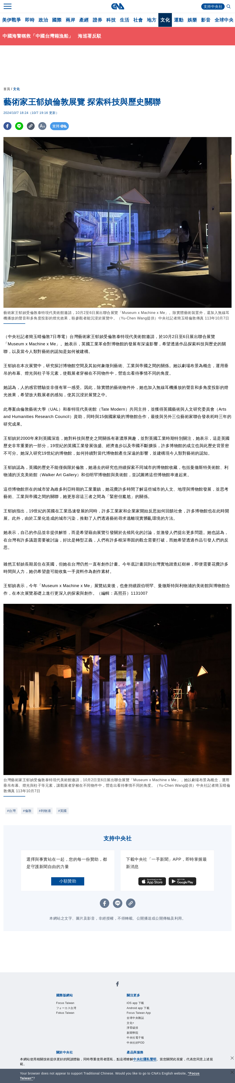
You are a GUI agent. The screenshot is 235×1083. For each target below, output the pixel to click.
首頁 (6, 89)
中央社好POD (136, 1042)
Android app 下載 (138, 1008)
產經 (84, 19)
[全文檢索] (229, 6)
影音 (205, 19)
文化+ (130, 1023)
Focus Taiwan (65, 1003)
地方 (151, 19)
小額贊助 (67, 881)
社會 (138, 19)
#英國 (62, 811)
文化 (165, 19)
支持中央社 (213, 6)
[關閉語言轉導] (232, 1072)
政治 (43, 19)
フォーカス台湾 (66, 1008)
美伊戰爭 (11, 19)
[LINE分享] (19, 126)
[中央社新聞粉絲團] (117, 985)
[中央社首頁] (117, 6)
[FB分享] (7, 126)
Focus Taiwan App (139, 1012)
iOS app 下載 (135, 1003)
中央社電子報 (135, 1037)
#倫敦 (27, 811)
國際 (57, 19)
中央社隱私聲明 (145, 1059)
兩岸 (70, 19)
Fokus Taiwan (65, 1012)
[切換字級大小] (43, 126)
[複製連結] (31, 126)
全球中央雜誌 (135, 1018)
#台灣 (11, 811)
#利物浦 (45, 811)
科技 (111, 19)
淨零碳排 (132, 1027)
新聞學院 (132, 1032)
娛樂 (192, 19)
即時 (29, 19)
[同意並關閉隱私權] (232, 1058)
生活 (124, 19)
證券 (97, 19)
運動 (178, 19)
